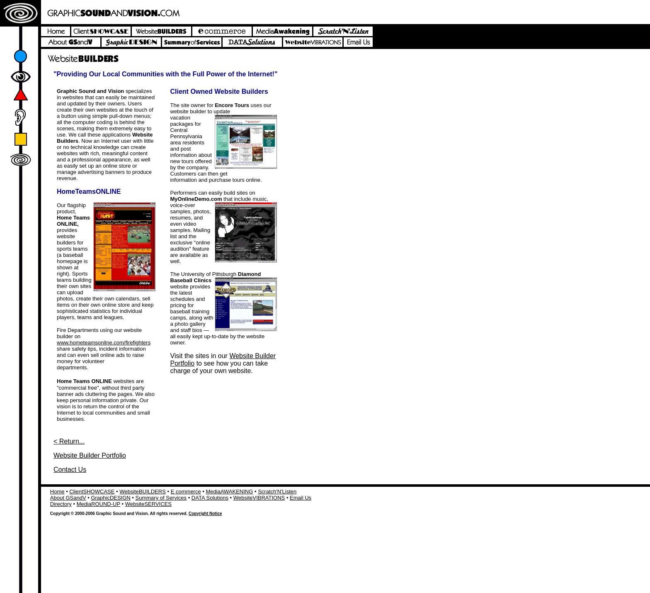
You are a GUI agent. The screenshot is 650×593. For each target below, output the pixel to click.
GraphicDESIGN (110, 498)
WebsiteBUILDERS (142, 491)
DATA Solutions (210, 498)
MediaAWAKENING (229, 491)
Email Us (300, 498)
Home (57, 491)
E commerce (186, 491)
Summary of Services (161, 498)
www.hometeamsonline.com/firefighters (103, 342)
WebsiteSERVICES (148, 504)
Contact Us (69, 469)
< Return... (69, 441)
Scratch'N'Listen (277, 491)
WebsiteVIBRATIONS (259, 498)
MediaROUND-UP (98, 504)
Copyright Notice (205, 513)
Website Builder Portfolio (89, 455)
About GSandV (68, 498)
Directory (61, 504)
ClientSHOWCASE (91, 491)
